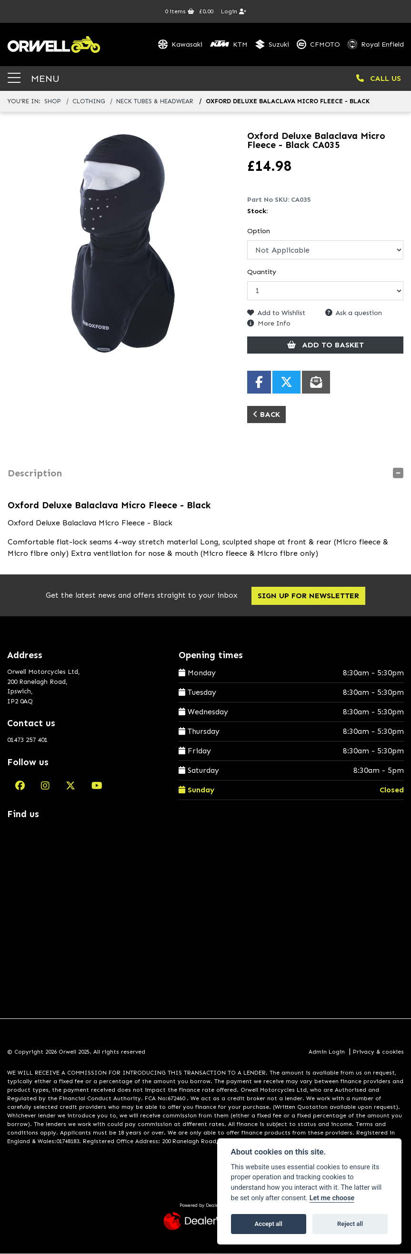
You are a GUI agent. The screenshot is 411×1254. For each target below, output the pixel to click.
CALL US (378, 78)
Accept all (268, 1223)
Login (233, 11)
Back (266, 414)
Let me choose (332, 1198)
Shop (52, 102)
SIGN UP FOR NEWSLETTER (308, 596)
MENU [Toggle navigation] (34, 79)
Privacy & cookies (378, 1052)
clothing (88, 102)
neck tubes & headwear (154, 102)
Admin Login (327, 1052)
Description (35, 473)
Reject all (350, 1223)
